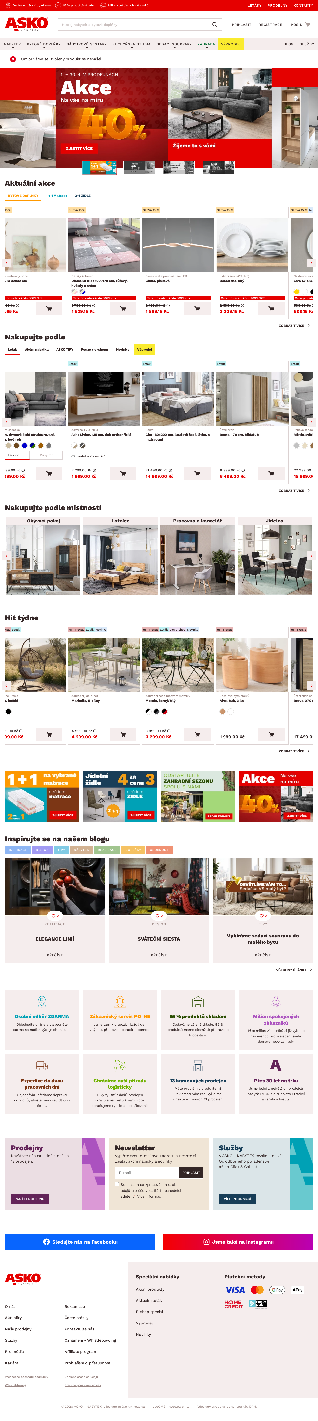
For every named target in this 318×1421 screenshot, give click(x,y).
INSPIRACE (18, 858)
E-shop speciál (149, 1320)
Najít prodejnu (30, 1207)
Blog (289, 44)
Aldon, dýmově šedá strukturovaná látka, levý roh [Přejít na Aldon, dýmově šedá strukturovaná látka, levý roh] (43, 439)
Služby (307, 44)
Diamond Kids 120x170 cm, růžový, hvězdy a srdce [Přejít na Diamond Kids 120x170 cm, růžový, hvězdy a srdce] (120, 283)
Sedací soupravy (174, 44)
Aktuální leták (149, 1308)
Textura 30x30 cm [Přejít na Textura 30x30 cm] (25, 280)
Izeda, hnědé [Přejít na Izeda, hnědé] (20, 705)
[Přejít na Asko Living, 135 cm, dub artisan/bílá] (120, 402)
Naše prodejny (18, 1337)
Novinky (122, 352)
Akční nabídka (37, 352)
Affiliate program (80, 1359)
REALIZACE (107, 858)
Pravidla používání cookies (83, 1393)
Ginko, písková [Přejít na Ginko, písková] (184, 280)
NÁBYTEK (81, 858)
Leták (12, 352)
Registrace (270, 25)
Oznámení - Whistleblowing (90, 1348)
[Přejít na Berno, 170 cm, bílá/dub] (274, 402)
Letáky (255, 5)
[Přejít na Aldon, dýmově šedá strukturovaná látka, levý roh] (43, 402)
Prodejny (278, 5)
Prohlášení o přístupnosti (88, 1371)
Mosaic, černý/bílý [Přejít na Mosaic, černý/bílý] (186, 705)
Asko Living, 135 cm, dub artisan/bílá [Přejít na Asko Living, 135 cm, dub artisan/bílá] (116, 436)
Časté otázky (76, 1325)
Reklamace (75, 1314)
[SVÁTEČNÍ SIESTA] (159, 918)
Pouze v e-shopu (94, 352)
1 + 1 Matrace (56, 195)
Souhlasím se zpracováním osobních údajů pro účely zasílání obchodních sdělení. (152, 1199)
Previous (6, 264)
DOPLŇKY (133, 858)
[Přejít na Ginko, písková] (197, 246)
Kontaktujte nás (79, 1337)
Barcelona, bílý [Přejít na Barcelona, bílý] (255, 280)
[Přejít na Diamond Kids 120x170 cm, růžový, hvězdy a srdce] (120, 246)
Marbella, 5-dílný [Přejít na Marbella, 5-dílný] (101, 705)
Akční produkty (150, 1297)
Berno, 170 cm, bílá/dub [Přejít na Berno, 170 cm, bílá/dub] (260, 436)
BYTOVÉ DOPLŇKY (23, 195)
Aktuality (13, 1325)
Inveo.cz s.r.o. (178, 1415)
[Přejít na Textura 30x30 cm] (43, 246)
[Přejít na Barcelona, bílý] (274, 246)
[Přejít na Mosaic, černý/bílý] (197, 671)
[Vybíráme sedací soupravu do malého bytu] (263, 918)
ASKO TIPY (64, 352)
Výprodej (144, 352)
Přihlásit (242, 25)
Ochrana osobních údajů (81, 1385)
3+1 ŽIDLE (83, 195)
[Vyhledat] (216, 24)
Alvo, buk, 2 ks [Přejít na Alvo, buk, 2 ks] (255, 705)
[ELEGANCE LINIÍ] (55, 918)
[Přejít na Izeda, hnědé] (43, 671)
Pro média (14, 1359)
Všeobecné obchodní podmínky (26, 1385)
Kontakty (303, 5)
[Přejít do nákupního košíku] (300, 24)
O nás (10, 1314)
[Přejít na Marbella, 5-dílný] (120, 671)
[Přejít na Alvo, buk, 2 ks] (274, 671)
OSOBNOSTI (160, 858)
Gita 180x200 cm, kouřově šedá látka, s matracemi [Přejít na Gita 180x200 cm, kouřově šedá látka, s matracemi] (197, 439)
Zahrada (206, 44)
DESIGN (42, 858)
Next (311, 264)
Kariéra (11, 1371)
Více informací (149, 1204)
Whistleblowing (15, 1393)
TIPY (61, 858)
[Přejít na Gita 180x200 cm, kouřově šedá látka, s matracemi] (197, 402)
